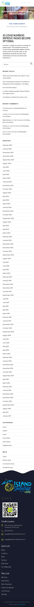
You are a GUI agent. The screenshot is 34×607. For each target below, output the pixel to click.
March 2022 (6, 273)
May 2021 (6, 306)
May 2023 (6, 226)
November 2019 (8, 368)
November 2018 (8, 398)
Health (5, 431)
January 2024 (7, 207)
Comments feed (8, 464)
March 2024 (6, 204)
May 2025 (6, 174)
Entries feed (7, 460)
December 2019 (8, 365)
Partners (4, 560)
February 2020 (7, 357)
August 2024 (7, 193)
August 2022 (7, 258)
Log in (5, 456)
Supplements (7, 445)
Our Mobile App (6, 567)
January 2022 (7, 280)
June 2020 (6, 343)
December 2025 (8, 152)
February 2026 (7, 145)
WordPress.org (8, 467)
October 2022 (7, 251)
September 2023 (8, 218)
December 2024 (8, 185)
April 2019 (6, 379)
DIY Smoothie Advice (10, 87)
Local (4, 434)
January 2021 (7, 321)
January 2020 (7, 361)
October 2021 (7, 291)
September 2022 (8, 255)
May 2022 (6, 269)
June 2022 (6, 266)
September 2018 (8, 405)
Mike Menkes (7, 120)
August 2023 (7, 222)
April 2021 (6, 310)
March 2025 (6, 178)
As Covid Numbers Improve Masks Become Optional (17, 38)
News (3, 557)
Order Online (5, 581)
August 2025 (7, 163)
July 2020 (6, 339)
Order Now (4, 563)
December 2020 (8, 324)
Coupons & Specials (7, 587)
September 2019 (8, 376)
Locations (4, 553)
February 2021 (7, 317)
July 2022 (6, 262)
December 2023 (8, 211)
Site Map (4, 594)
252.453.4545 (9, 531)
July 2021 (5, 299)
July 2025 (6, 167)
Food (4, 427)
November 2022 (8, 248)
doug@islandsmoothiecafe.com (15, 534)
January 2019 (7, 390)
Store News (6, 442)
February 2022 (7, 277)
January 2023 (7, 240)
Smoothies (6, 438)
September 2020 (8, 332)
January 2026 (7, 149)
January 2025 (7, 182)
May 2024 (6, 196)
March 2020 (6, 354)
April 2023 (6, 229)
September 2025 (8, 160)
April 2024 (6, 200)
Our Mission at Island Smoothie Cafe (15, 97)
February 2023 (7, 237)
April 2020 (6, 350)
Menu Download (6, 584)
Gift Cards (4, 577)
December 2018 (8, 394)
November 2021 (8, 288)
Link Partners (5, 591)
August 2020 (7, 335)
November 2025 (8, 156)
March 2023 (6, 233)
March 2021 (6, 313)
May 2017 (6, 412)
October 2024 (7, 189)
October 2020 (7, 328)
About (3, 550)
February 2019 (7, 387)
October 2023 (7, 215)
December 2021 (8, 284)
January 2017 (7, 416)
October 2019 (7, 372)
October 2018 (7, 401)
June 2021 (6, 302)
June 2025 (6, 171)
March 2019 (6, 383)
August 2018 (7, 409)
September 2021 (8, 295)
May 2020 (6, 346)
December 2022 (8, 244)
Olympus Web (21, 604)
